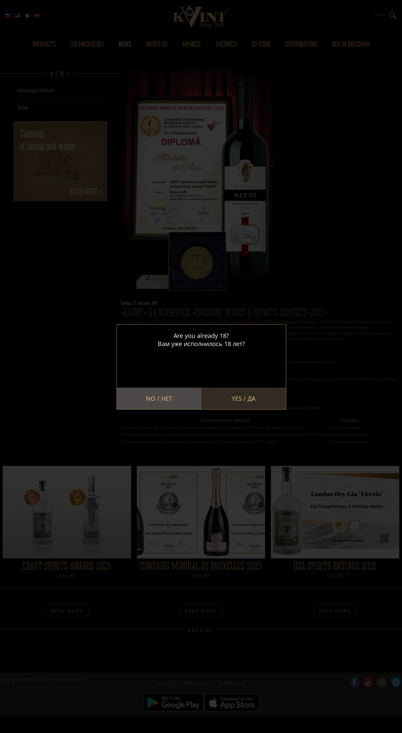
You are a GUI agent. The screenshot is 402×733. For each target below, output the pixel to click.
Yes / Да (243, 398)
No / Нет (159, 398)
